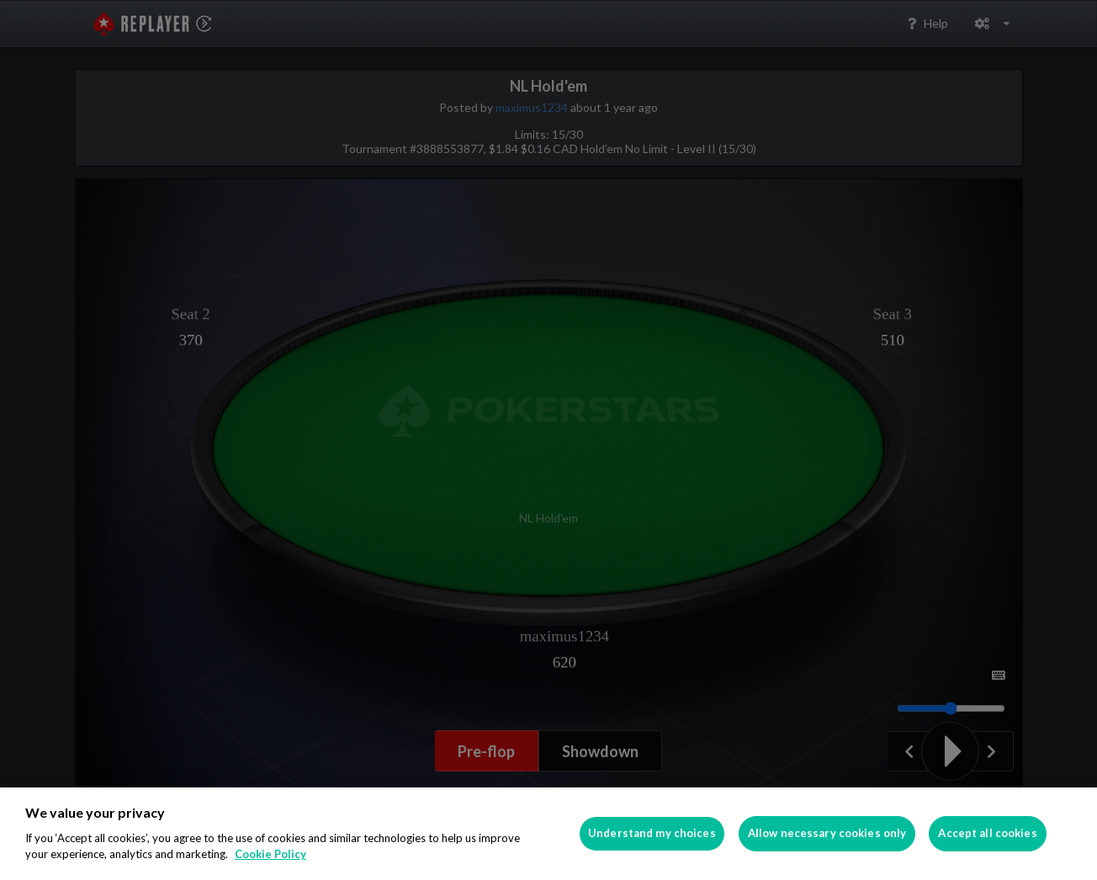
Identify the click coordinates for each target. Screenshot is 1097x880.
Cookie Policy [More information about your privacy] (270, 854)
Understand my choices (652, 833)
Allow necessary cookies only (827, 833)
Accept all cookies (987, 833)
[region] (548, 833)
